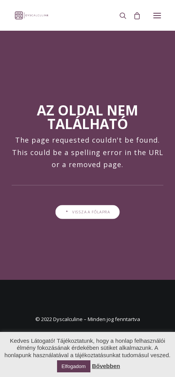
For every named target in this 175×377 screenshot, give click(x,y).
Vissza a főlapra (87, 212)
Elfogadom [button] (74, 366)
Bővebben (106, 366)
